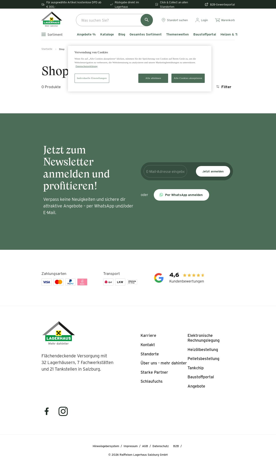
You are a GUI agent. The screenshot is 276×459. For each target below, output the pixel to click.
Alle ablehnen (153, 78)
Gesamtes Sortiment (146, 34)
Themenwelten (177, 34)
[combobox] (114, 20)
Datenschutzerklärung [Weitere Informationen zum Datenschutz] (87, 66)
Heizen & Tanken (233, 34)
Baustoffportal (204, 34)
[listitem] (148, 335)
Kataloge (107, 34)
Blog (121, 34)
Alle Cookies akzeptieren (188, 78)
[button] (181, 195)
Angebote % (86, 34)
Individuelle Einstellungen (92, 78)
